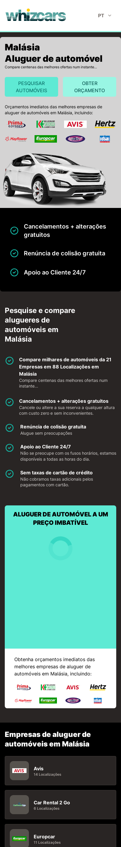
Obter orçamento (89, 86)
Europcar (44, 836)
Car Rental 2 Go (52, 802)
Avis (39, 768)
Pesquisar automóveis (31, 86)
